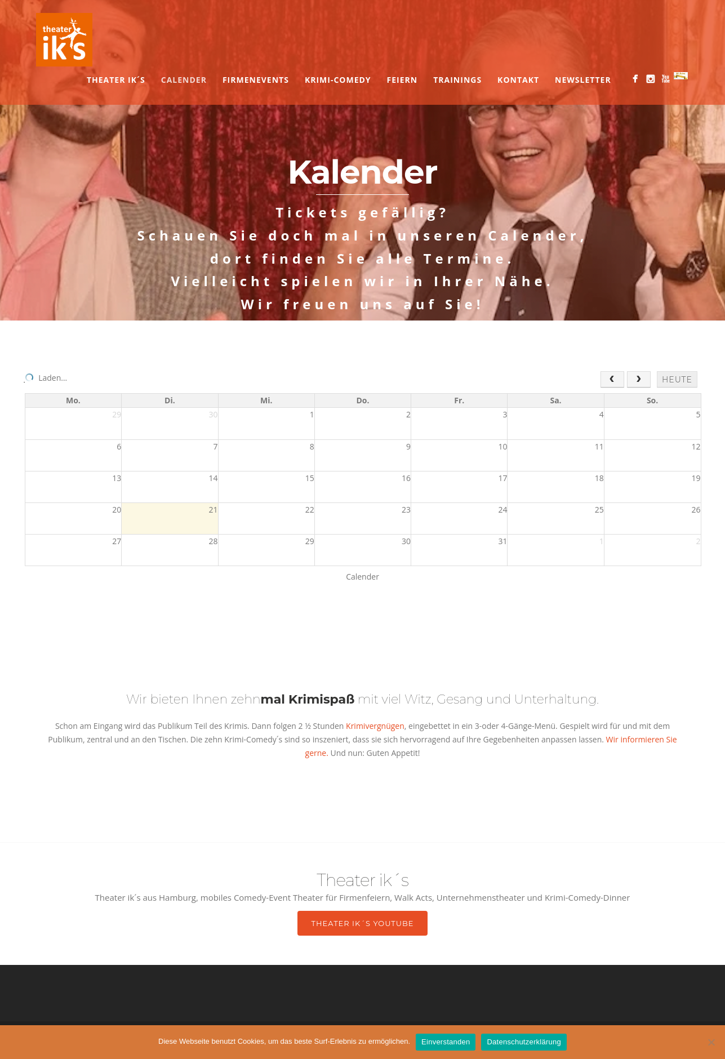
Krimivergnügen (374, 725)
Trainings (457, 79)
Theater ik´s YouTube (363, 923)
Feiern (402, 79)
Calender (184, 79)
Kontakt (518, 79)
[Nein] (711, 1042)
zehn (293, 699)
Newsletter (583, 79)
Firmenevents (256, 79)
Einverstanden (445, 1042)
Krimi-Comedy (338, 79)
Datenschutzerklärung (524, 1042)
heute (677, 380)
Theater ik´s (116, 79)
